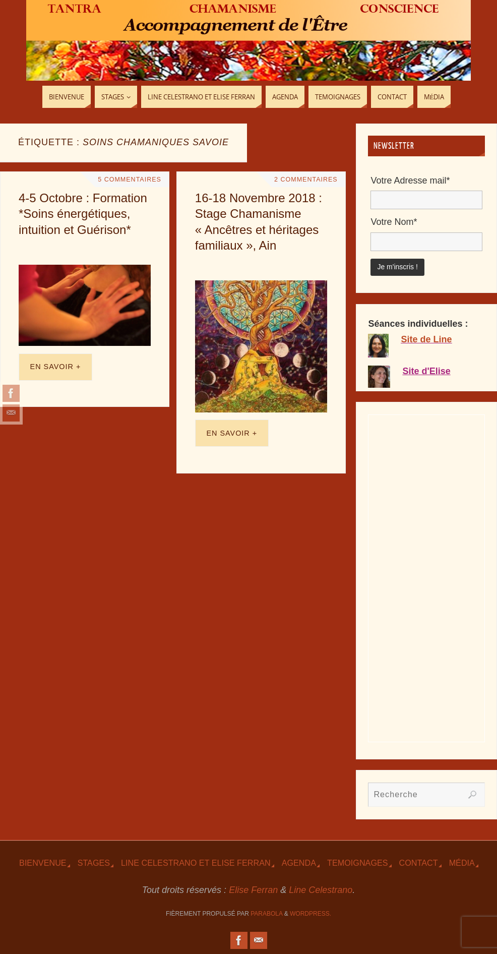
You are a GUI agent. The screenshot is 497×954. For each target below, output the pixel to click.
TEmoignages (357, 862)
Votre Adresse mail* (410, 180)
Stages (94, 862)
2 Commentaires (305, 179)
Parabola (266, 913)
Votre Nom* (393, 222)
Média (462, 862)
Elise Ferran (253, 890)
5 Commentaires (129, 179)
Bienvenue (43, 862)
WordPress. (310, 913)
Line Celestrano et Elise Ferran (196, 862)
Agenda (299, 862)
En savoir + (55, 367)
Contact (418, 862)
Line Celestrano (320, 890)
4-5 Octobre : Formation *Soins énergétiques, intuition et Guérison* (83, 213)
